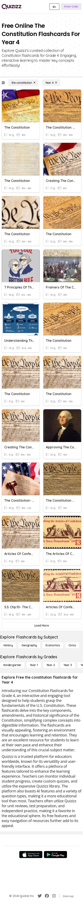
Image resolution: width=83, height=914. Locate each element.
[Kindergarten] (12, 665)
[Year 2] (50, 665)
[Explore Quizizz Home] (11, 6)
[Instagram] (54, 896)
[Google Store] (55, 854)
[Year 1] (33, 665)
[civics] (72, 645)
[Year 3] (67, 665)
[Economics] (52, 645)
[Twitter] (40, 896)
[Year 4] (51, 82)
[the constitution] (23, 82)
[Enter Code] (71, 6)
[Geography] (29, 645)
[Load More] (41, 625)
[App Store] (30, 854)
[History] (8, 645)
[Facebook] (47, 896)
